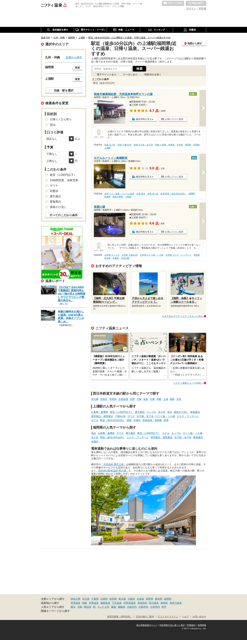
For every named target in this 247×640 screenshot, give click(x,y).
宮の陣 (94, 399)
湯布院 (164, 602)
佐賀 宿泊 (140, 193)
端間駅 (192, 193)
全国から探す (74, 57)
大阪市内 (132, 606)
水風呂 (137, 420)
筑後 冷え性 (109, 145)
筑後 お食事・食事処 (164, 145)
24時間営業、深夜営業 (64, 180)
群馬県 (113, 598)
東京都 (122, 598)
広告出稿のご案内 (145, 616)
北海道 (140, 598)
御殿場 (121, 606)
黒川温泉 (154, 602)
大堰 (152, 399)
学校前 (113, 399)
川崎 (79, 606)
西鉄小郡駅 (118, 197)
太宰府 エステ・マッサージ (178, 255)
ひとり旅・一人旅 (165, 416)
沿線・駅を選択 (63, 90)
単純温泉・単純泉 (152, 420)
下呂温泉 (117, 602)
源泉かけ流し (181, 412)
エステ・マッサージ (188, 416)
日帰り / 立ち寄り (61, 119)
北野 (132, 399)
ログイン (191, 8)
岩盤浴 (54, 190)
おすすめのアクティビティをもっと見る (182, 316)
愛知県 (158, 598)
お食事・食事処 (99, 412)
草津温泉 (75, 602)
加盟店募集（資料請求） (119, 616)
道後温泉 (142, 602)
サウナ (131, 416)
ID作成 (202, 8)
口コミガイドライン (168, 616)
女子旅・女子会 (145, 416)
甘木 (178, 399)
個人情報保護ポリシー (146, 625)
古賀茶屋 (123, 399)
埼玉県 (86, 598)
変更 (77, 67)
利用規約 (191, 625)
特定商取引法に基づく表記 (172, 625)
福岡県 (167, 598)
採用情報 (202, 625)
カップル (151, 412)
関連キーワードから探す (55, 611)
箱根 (84, 602)
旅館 (129, 420)
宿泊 (169, 412)
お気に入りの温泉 (173, 3)
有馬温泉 (94, 602)
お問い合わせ (199, 616)
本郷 (158, 399)
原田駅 (197, 255)
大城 (139, 399)
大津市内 (155, 606)
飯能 (113, 606)
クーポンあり (130, 74)
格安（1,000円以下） (121, 412)
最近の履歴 (196, 3)
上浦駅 (107, 148)
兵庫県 (104, 598)
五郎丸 (104, 399)
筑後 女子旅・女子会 (143, 145)
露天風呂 (140, 412)
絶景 (166, 420)
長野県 (149, 598)
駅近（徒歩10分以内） (112, 420)
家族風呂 (195, 412)
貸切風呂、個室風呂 (102, 416)
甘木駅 (180, 145)
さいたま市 (103, 606)
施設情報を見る (144, 119)
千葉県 (95, 598)
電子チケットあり (106, 74)
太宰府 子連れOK (130, 255)
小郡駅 (128, 197)
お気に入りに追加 (174, 119)
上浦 (165, 399)
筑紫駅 (116, 258)
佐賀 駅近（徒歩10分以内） (173, 193)
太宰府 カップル (112, 255)
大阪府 (131, 598)
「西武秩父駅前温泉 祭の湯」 (112, 470)
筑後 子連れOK (124, 145)
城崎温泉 (105, 602)
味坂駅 (107, 197)
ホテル (94, 420)
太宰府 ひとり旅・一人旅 (151, 255)
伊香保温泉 (129, 602)
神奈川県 (75, 598)
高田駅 (196, 145)
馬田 (172, 399)
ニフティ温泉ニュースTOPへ (188, 383)
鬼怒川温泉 (176, 602)
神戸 (164, 606)
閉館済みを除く (153, 74)
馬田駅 (188, 145)
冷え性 (161, 412)
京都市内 (143, 606)
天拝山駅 (125, 258)
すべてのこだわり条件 (64, 215)
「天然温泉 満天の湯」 (113, 464)
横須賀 (87, 606)
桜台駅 (107, 258)
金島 (145, 399)
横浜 (73, 606)
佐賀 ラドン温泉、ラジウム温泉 (119, 193)
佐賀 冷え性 (152, 193)
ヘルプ (185, 616)
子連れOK (120, 416)
